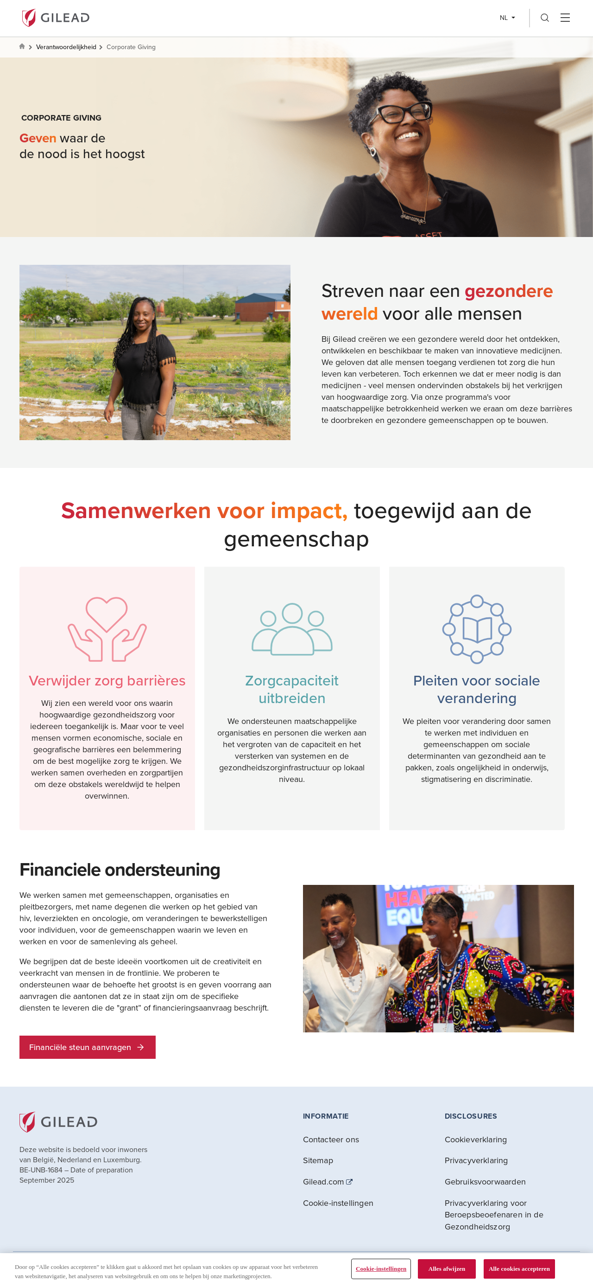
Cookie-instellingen (338, 1203)
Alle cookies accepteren (519, 1268)
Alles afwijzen (447, 1268)
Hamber (565, 18)
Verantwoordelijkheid (66, 46)
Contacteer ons (331, 1139)
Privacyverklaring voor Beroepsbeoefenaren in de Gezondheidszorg (494, 1214)
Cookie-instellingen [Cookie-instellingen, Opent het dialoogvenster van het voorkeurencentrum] (381, 1268)
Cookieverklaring (476, 1139)
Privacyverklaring (476, 1160)
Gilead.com (324, 1181)
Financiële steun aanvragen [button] (87, 1047)
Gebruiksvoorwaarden (485, 1181)
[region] (296, 1270)
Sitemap (318, 1160)
